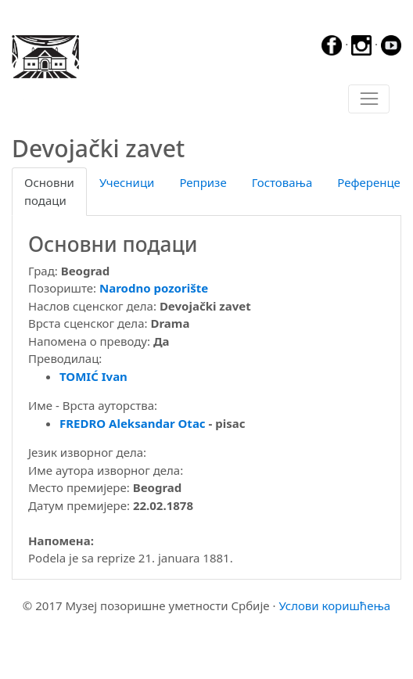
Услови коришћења (334, 605)
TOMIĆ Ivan (93, 376)
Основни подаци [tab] (49, 191)
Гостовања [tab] (282, 182)
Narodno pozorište (153, 288)
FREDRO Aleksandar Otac (132, 423)
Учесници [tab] (126, 182)
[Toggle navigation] (369, 99)
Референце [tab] (368, 182)
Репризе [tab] (202, 182)
